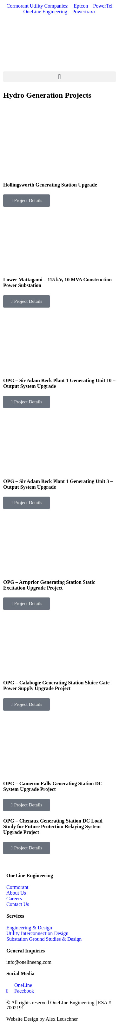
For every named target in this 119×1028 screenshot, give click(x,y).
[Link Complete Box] (59, 159)
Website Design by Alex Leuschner (42, 1019)
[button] (59, 76)
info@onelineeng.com (28, 962)
